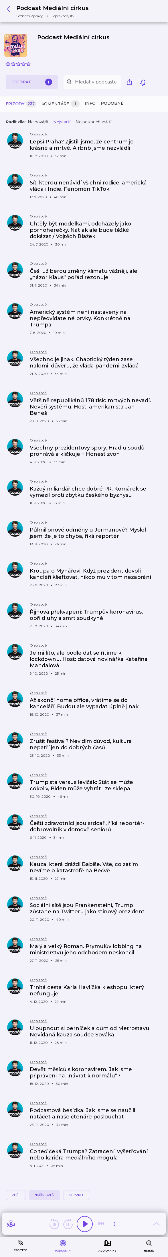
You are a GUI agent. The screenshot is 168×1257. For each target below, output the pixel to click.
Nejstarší (61, 121)
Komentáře (60, 104)
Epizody (21, 104)
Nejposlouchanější (93, 121)
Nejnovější (38, 121)
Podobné (112, 103)
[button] (49, 11)
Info (90, 103)
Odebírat (31, 82)
